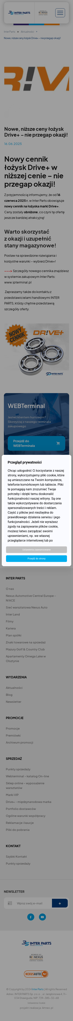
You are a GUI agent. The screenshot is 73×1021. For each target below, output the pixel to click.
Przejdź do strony (36, 558)
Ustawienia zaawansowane (36, 549)
